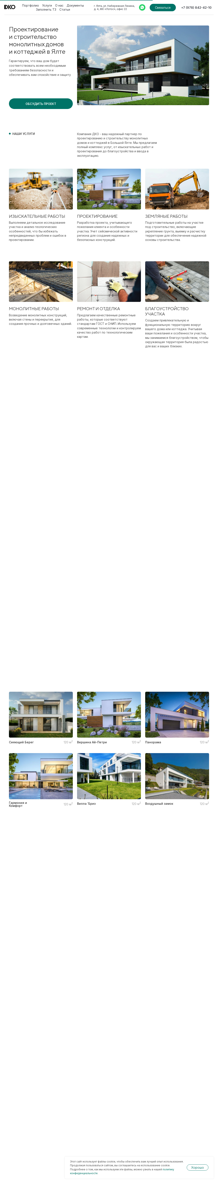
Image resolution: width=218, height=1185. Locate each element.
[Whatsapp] (142, 7)
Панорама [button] (153, 742)
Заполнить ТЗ (46, 9)
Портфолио (30, 5)
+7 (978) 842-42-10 (196, 7)
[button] (41, 103)
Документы (75, 5)
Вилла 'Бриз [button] (86, 803)
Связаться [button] (163, 7)
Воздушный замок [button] (159, 803)
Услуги (47, 5)
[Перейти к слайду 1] (143, 99)
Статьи (64, 9)
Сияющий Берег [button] (21, 742)
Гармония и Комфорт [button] (18, 804)
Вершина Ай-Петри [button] (92, 742)
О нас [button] (59, 5)
